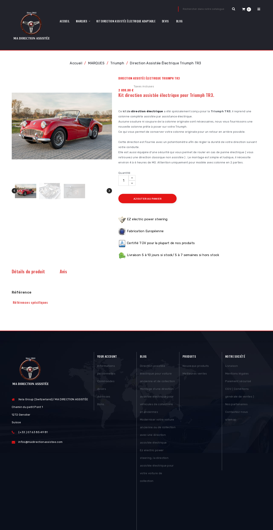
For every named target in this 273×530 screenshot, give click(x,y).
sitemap (230, 420)
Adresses (103, 397)
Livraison (231, 366)
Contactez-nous (236, 412)
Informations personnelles (106, 370)
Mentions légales (237, 374)
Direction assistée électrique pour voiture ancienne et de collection (157, 374)
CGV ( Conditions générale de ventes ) (239, 393)
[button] (246, 9)
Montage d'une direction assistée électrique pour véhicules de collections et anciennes (157, 401)
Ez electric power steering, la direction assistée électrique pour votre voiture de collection (157, 466)
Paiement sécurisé (238, 382)
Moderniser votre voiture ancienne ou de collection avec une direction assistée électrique (158, 432)
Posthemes (44, 514)
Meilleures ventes (195, 374)
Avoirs (101, 389)
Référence (22, 292)
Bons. (101, 405)
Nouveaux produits (196, 366)
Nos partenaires (236, 405)
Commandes (106, 382)
